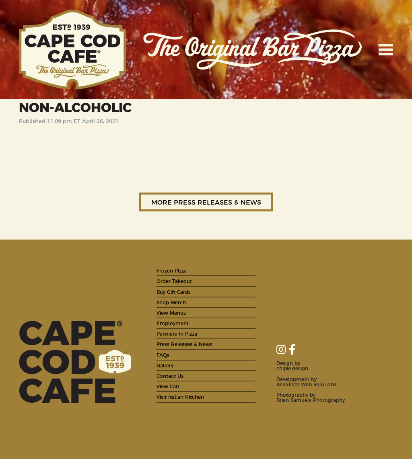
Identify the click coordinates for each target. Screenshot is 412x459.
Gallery (165, 365)
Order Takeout (174, 280)
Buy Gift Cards (174, 291)
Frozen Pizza (172, 270)
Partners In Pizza (177, 333)
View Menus (171, 312)
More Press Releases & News (206, 201)
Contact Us (170, 375)
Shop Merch (171, 302)
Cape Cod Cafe (72, 49)
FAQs (163, 354)
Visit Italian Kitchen (180, 396)
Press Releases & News (184, 343)
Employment (173, 323)
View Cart (168, 386)
